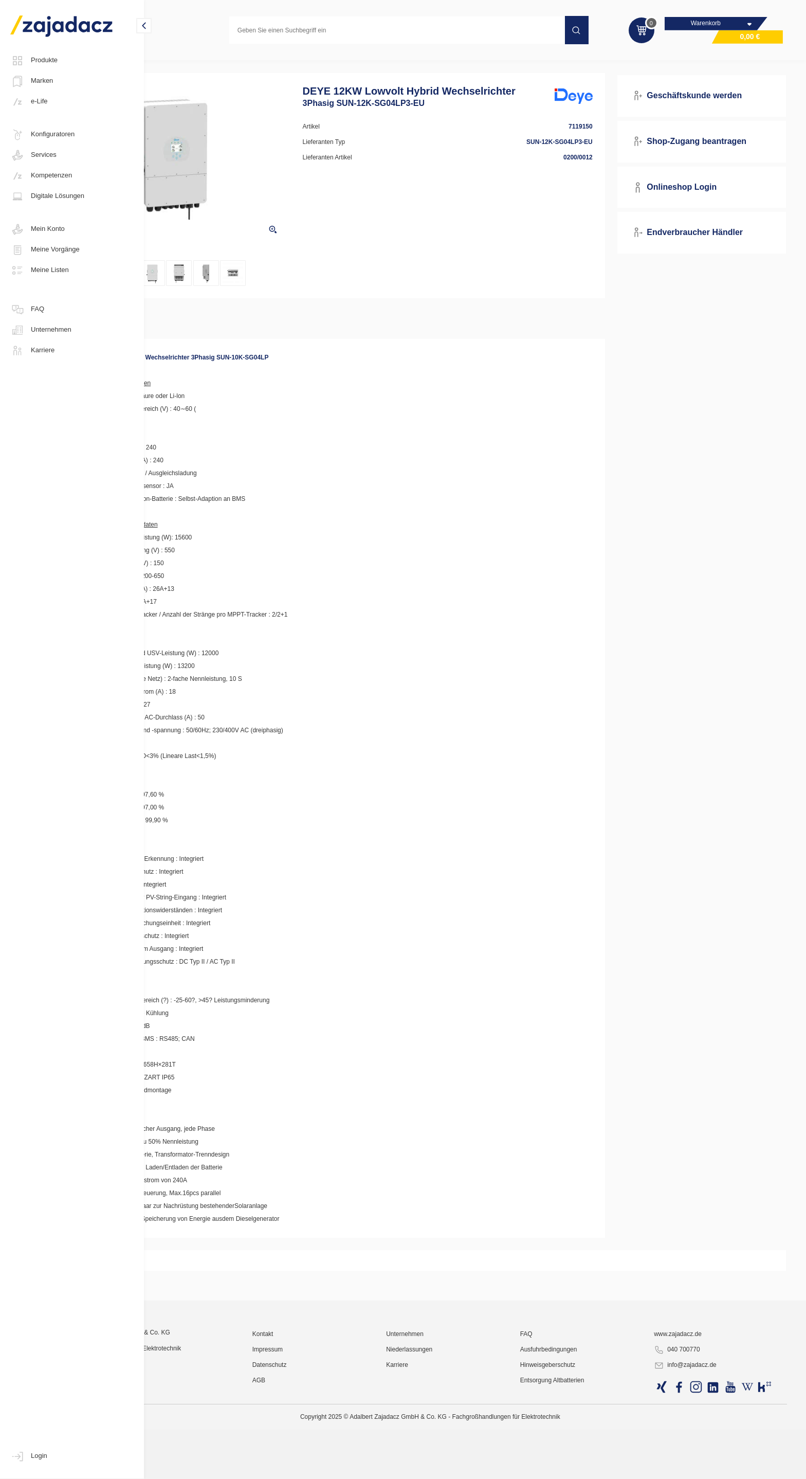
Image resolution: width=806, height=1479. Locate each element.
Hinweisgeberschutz (581, 1466)
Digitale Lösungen (47, 196)
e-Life (29, 102)
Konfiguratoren (42, 135)
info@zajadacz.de (703, 1467)
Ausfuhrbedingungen (582, 1450)
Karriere (32, 351)
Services (33, 155)
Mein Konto (37, 229)
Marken (31, 81)
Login (28, 1456)
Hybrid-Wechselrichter (324, 63)
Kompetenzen (41, 176)
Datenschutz (335, 1466)
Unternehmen (40, 330)
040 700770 (695, 1451)
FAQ (27, 309)
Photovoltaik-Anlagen (189, 63)
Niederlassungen (459, 1450)
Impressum (333, 1450)
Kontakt (328, 1435)
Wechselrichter (256, 63)
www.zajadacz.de (696, 1435)
